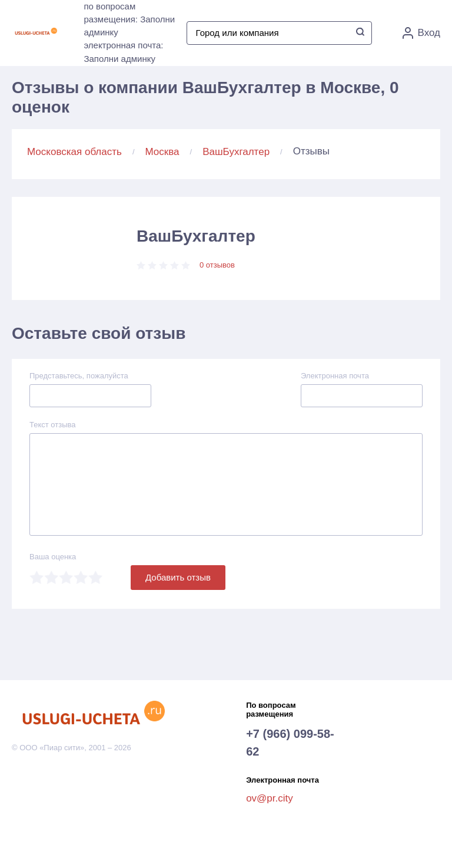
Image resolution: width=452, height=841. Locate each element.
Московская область (74, 151)
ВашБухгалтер (236, 151)
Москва (162, 151)
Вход (421, 33)
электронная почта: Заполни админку (123, 52)
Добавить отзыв (178, 577)
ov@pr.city (269, 798)
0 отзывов (217, 264)
